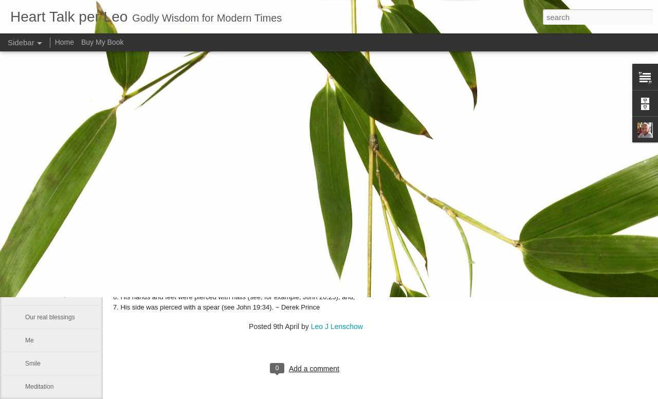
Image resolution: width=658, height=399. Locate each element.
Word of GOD (43, 224)
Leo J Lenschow (337, 326)
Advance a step (46, 294)
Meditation (39, 386)
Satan (33, 271)
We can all (39, 247)
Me (29, 340)
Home (64, 42)
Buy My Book (102, 42)
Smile (33, 363)
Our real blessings (50, 317)
